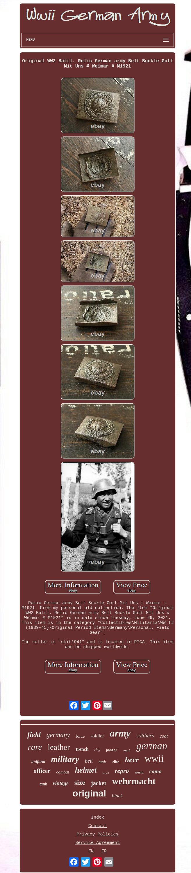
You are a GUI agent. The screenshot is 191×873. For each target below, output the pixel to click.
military (65, 759)
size (79, 782)
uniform (38, 762)
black (117, 796)
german (151, 746)
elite (115, 762)
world (139, 772)
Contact (97, 826)
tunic (102, 762)
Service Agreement (97, 842)
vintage (61, 783)
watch (126, 750)
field (34, 735)
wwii (154, 758)
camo (155, 771)
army (120, 733)
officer (41, 770)
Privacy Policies (97, 834)
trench (82, 749)
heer (132, 759)
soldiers (145, 735)
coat (164, 736)
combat (62, 772)
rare (35, 747)
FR (104, 851)
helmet (86, 770)
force (80, 736)
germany (58, 735)
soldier (97, 736)
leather (59, 747)
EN (91, 851)
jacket (98, 783)
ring (97, 750)
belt (89, 761)
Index (97, 817)
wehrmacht (134, 781)
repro (122, 770)
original (89, 793)
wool (106, 773)
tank (43, 784)
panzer (112, 750)
